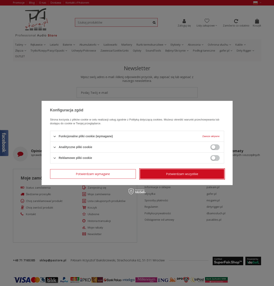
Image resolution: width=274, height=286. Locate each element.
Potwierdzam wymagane (93, 174)
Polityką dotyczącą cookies (145, 119)
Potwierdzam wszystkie (182, 174)
